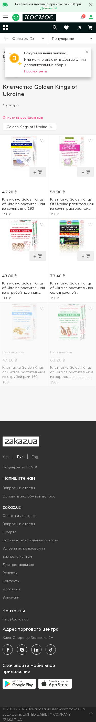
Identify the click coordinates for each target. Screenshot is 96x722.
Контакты (11, 581)
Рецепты (10, 572)
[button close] (90, 4)
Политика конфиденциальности (30, 540)
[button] (79, 27)
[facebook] (8, 649)
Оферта (10, 532)
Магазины (11, 589)
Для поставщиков (18, 564)
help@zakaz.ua (16, 619)
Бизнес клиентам (17, 556)
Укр (6, 456)
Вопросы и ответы (19, 488)
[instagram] (22, 649)
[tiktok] (51, 649)
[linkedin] (36, 649)
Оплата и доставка (20, 515)
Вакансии (11, 597)
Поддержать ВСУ (20, 467)
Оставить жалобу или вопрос (29, 496)
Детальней (48, 8)
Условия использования (24, 548)
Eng (35, 456)
